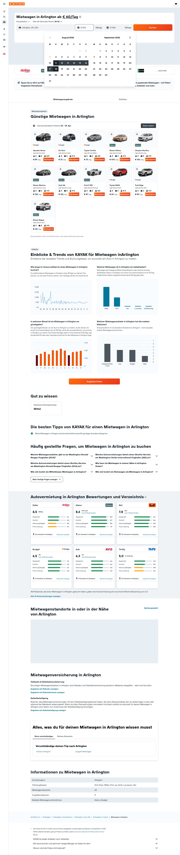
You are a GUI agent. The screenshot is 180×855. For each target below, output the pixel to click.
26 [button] (62, 75)
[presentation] (80, 17)
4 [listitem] (60, 156)
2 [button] (85, 51)
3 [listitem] (91, 156)
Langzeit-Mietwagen (83, 751)
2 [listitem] (34, 156)
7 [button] (73, 57)
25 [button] (56, 75)
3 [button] (49, 57)
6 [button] (67, 57)
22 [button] (80, 69)
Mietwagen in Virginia (100, 817)
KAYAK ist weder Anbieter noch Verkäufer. (95, 838)
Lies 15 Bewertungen (89, 513)
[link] (94, 381)
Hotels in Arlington (43, 751)
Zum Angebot (48, 159)
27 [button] (68, 75)
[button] (4, 4)
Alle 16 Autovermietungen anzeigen (45, 596)
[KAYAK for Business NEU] (4, 39)
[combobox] (23, 21)
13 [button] (68, 63)
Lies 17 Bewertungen (131, 513)
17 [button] (50, 69)
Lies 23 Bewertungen (89, 557)
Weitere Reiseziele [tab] (64, 736)
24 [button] (50, 75)
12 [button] (62, 63)
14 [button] (74, 63)
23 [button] (86, 69)
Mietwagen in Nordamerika (63, 817)
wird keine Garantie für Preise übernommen (89, 832)
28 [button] (74, 75)
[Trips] (4, 46)
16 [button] (86, 63)
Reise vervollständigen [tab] (44, 736)
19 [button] (62, 69)
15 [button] (80, 63)
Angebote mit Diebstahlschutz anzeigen (47, 692)
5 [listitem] (86, 156)
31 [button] (50, 81)
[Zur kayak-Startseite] (17, 3)
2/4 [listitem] (46, 156)
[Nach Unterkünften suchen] (4, 16)
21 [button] (74, 69)
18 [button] (56, 69)
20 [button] (68, 69)
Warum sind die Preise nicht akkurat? (95, 847)
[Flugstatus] (4, 34)
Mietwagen (46, 817)
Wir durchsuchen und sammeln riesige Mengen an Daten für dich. (95, 843)
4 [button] (55, 57)
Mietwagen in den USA (82, 817)
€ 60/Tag (70, 17)
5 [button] (61, 57)
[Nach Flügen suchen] (4, 11)
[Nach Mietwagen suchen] (4, 22)
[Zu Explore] (4, 29)
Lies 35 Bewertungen (45, 557)
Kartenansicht (151, 608)
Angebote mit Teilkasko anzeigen (44, 689)
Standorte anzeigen (63, 534)
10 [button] (50, 63)
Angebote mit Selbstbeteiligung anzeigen (48, 710)
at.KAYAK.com (35, 817)
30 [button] (86, 75)
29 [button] (80, 75)
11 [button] (56, 63)
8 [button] (79, 57)
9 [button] (85, 57)
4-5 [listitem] (72, 156)
